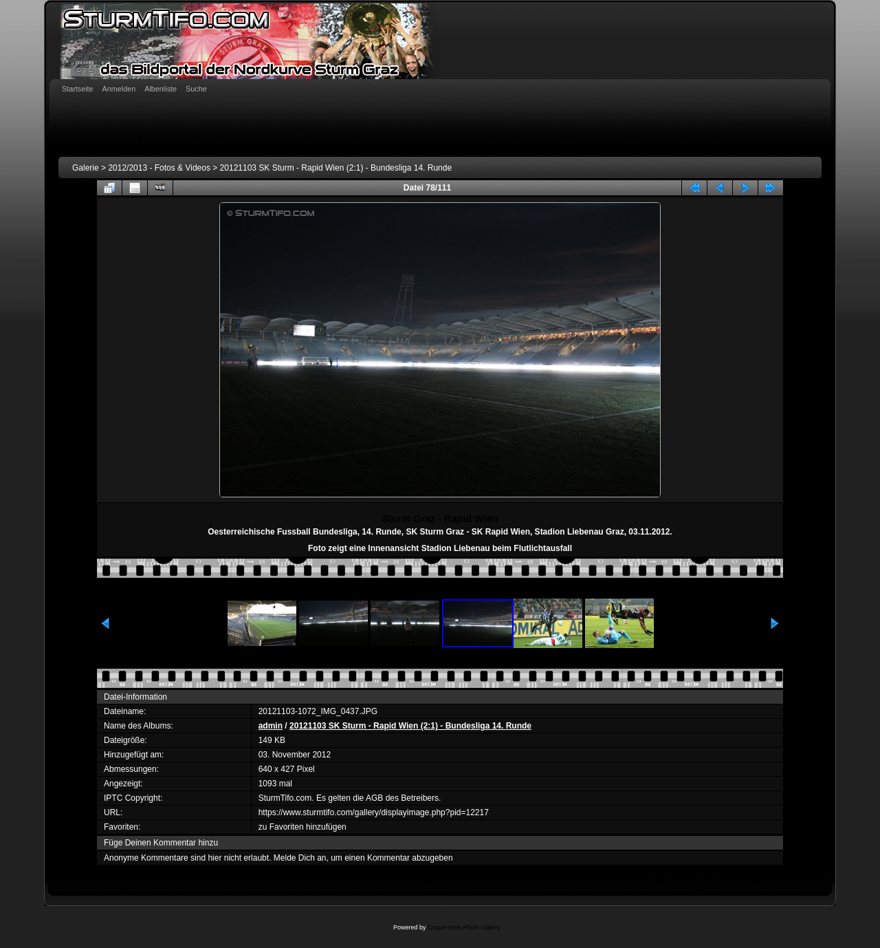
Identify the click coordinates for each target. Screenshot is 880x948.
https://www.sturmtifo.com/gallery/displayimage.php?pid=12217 (373, 812)
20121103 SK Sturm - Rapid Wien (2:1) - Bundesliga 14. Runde (336, 168)
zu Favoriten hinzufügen (302, 827)
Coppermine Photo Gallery (464, 927)
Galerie (85, 168)
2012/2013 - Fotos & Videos (159, 168)
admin (270, 726)
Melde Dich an (300, 858)
